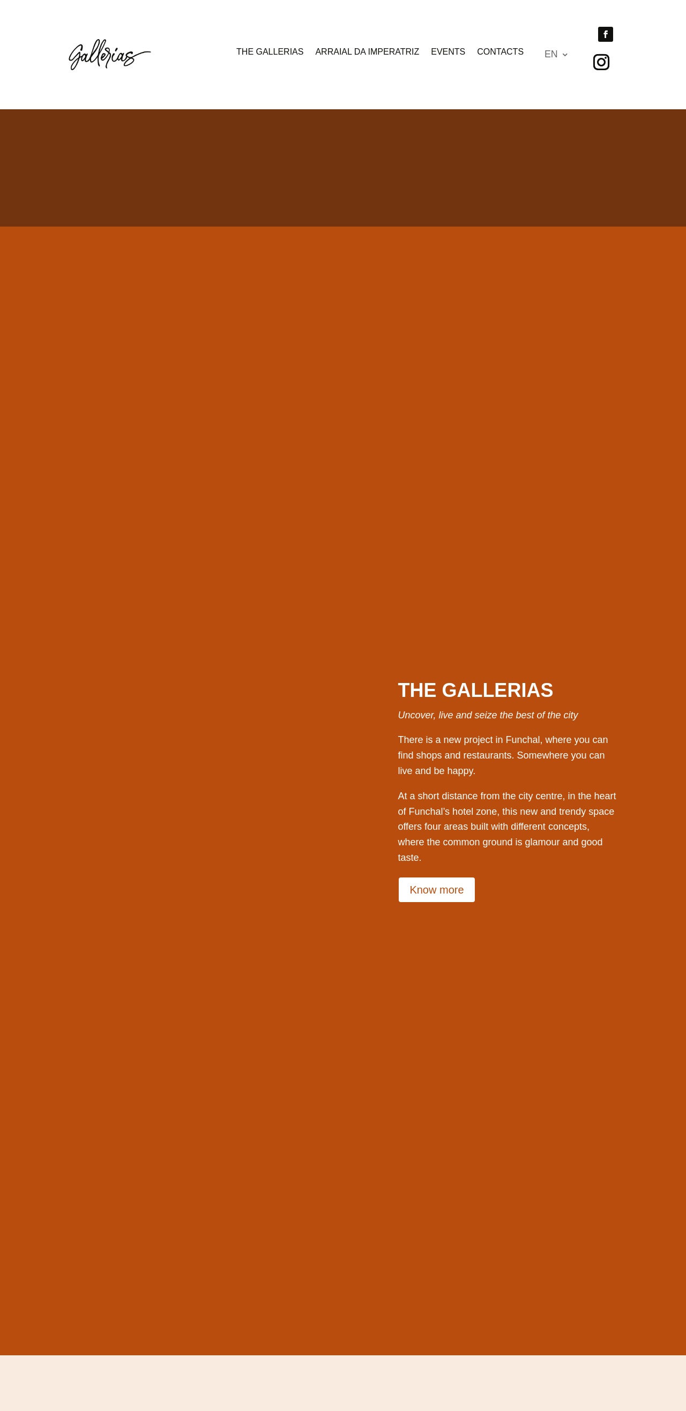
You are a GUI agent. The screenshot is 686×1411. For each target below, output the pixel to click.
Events (448, 52)
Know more (436, 916)
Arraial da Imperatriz (367, 52)
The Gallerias (269, 52)
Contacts (500, 52)
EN (551, 54)
